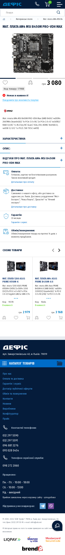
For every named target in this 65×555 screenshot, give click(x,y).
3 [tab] (41, 78)
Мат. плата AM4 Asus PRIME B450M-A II (46, 280)
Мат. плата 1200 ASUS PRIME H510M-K (13, 280)
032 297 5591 (10, 440)
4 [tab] (57, 78)
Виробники (9, 408)
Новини (7, 403)
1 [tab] (8, 78)
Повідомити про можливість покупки (20, 100)
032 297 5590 (10, 435)
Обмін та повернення (15, 393)
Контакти (8, 398)
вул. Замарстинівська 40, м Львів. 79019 (25, 354)
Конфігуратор (10, 413)
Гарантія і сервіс (19, 222)
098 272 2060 (11, 465)
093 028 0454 (11, 450)
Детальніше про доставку (23, 206)
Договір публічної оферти (17, 388)
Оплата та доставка (13, 378)
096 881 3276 (10, 445)
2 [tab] (24, 78)
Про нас (7, 373)
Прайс (6, 418)
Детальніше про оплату (22, 182)
